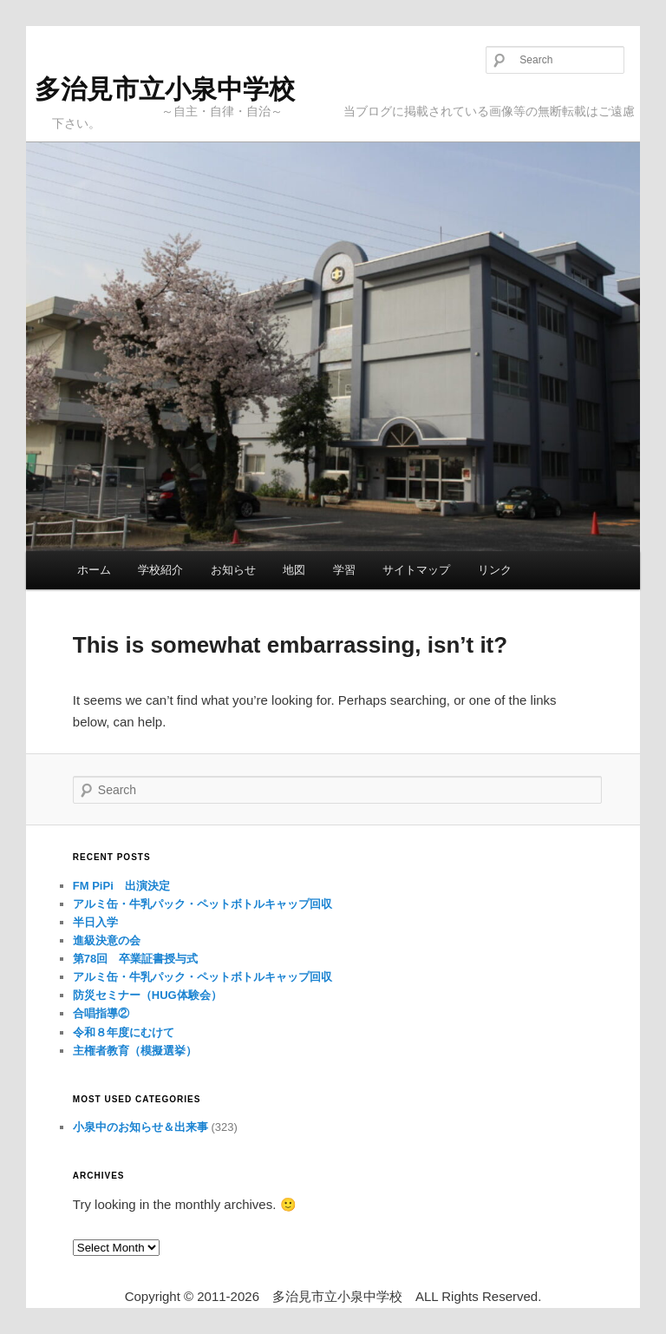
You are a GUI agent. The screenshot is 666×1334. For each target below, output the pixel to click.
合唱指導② (101, 1013)
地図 (294, 569)
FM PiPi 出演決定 (121, 885)
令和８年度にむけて (123, 1032)
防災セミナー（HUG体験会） (147, 995)
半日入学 (95, 922)
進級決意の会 (106, 940)
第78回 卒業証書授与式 (135, 958)
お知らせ (233, 569)
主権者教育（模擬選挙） (135, 1050)
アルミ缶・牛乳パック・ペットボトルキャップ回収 (202, 903)
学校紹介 (160, 569)
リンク (495, 569)
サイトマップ (416, 569)
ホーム (94, 569)
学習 (344, 569)
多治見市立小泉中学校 (165, 89)
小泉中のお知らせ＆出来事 (140, 1127)
